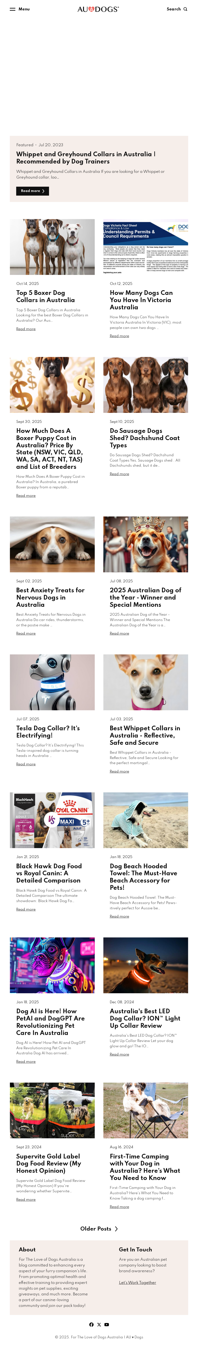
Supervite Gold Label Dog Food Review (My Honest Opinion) (48, 1181)
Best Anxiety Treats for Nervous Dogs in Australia (50, 605)
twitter (99, 1344)
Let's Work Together (137, 1302)
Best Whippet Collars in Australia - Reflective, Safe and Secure (145, 745)
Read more (34, 192)
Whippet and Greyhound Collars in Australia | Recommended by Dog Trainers (86, 158)
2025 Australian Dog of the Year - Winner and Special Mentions (145, 605)
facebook (91, 1344)
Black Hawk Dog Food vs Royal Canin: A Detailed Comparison (49, 886)
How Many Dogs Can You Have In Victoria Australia (141, 302)
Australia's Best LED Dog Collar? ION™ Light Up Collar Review (145, 1033)
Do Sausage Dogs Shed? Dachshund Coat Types (145, 442)
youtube (106, 1344)
